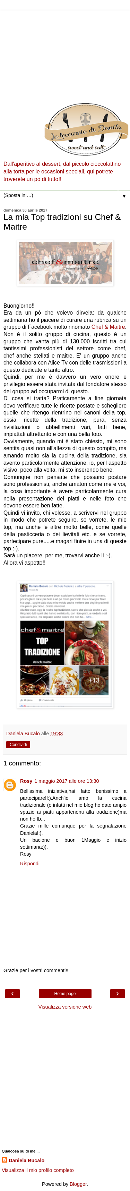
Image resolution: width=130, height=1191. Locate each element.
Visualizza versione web (65, 1007)
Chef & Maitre (108, 327)
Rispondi (30, 863)
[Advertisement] (65, 54)
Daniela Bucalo (26, 1160)
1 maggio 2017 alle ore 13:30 (66, 781)
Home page (65, 993)
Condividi (18, 744)
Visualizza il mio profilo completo (38, 1170)
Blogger (78, 1184)
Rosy (26, 781)
